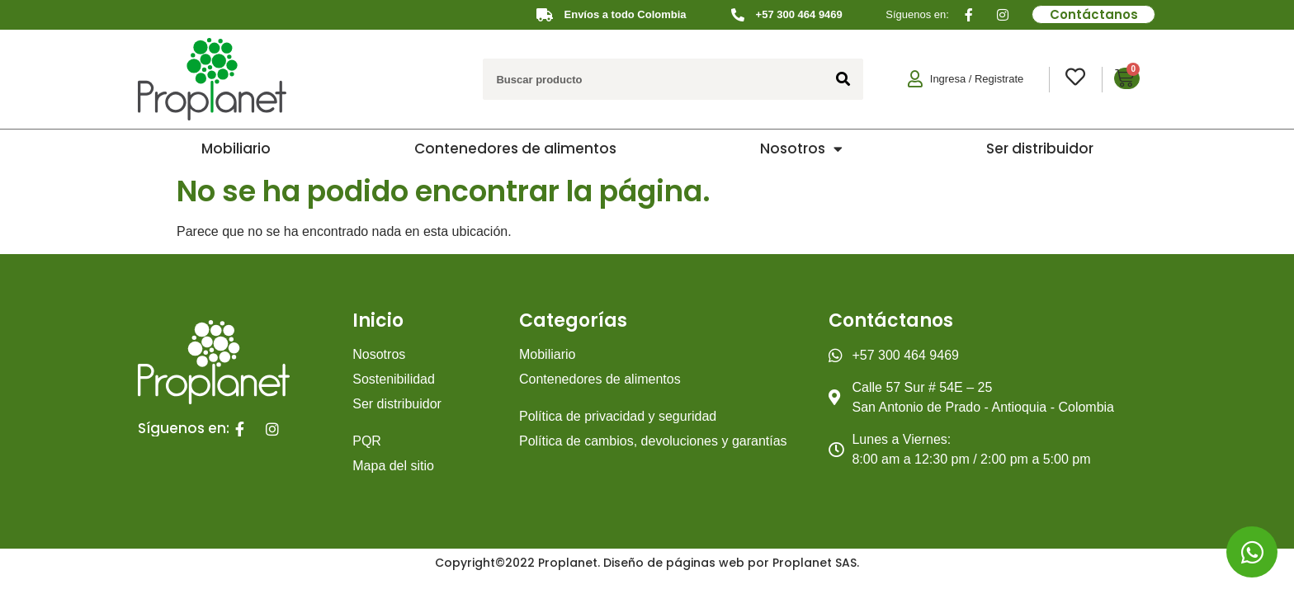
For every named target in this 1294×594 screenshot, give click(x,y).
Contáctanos (891, 320)
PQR (366, 441)
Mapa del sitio (393, 466)
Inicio (378, 320)
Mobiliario (236, 148)
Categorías (573, 320)
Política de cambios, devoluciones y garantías (653, 441)
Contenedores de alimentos (515, 148)
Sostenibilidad (393, 379)
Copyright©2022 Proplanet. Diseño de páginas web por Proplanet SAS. (647, 562)
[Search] (842, 79)
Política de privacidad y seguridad (617, 416)
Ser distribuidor (1039, 148)
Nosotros (801, 149)
